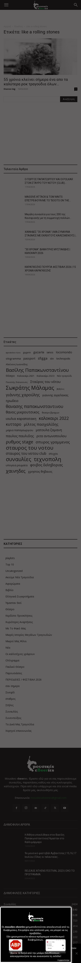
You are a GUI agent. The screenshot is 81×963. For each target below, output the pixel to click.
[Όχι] (76, 953)
